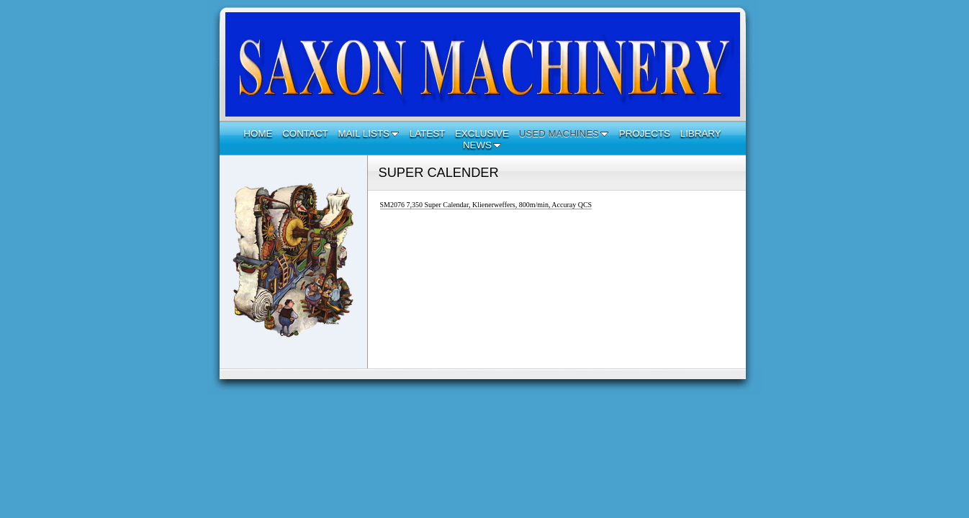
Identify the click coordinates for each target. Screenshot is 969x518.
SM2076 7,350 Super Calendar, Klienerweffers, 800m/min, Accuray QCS (486, 205)
